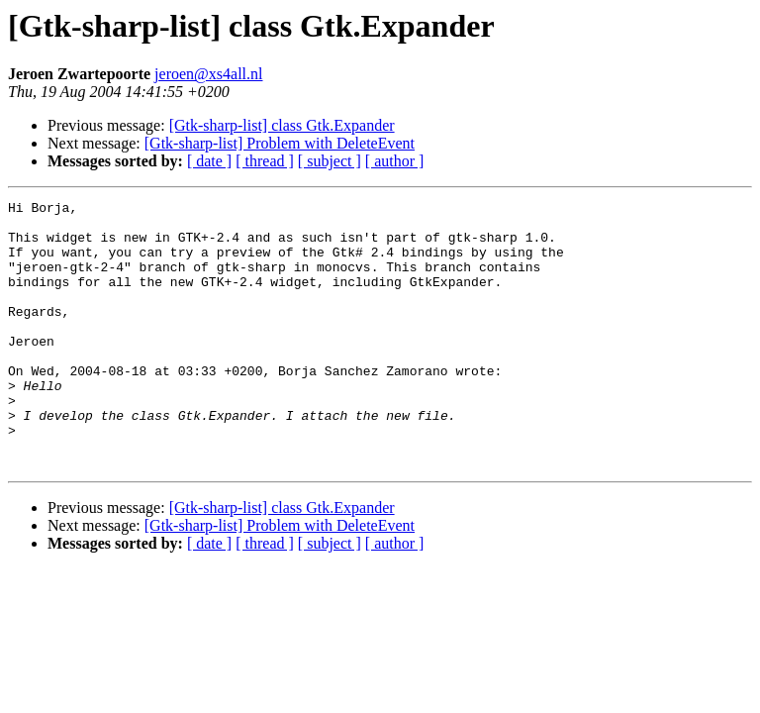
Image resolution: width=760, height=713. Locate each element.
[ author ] (395, 161)
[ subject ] (329, 161)
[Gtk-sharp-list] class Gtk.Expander (282, 125)
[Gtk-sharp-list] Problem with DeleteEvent (279, 143)
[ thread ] (265, 161)
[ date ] (209, 161)
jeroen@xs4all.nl (208, 73)
